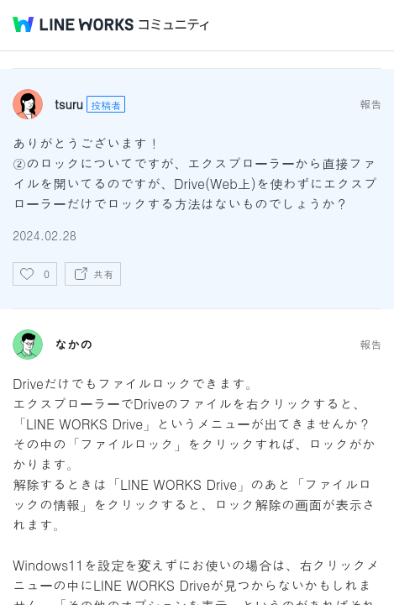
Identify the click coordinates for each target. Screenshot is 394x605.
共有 (103, 273)
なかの (73, 344)
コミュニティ (174, 24)
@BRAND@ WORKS (73, 24)
